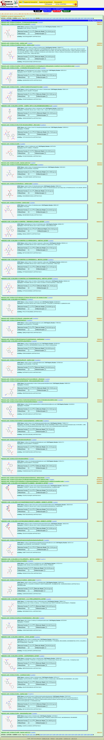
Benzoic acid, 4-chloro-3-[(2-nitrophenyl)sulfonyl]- (16, 439)
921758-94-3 (99, 479)
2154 (72, 18)
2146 (47, 18)
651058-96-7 (99, 318)
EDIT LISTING (59, 738)
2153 (69, 18)
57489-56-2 (99, 320)
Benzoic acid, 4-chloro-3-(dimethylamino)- (13, 320)
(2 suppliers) (43, 124)
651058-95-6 (99, 299)
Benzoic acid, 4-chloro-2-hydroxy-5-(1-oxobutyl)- (15, 24)
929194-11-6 (99, 240)
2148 (53, 18)
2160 (91, 18)
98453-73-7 (99, 24)
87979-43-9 (99, 399)
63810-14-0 (99, 86)
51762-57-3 (99, 458)
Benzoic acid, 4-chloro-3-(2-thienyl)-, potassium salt (16, 318)
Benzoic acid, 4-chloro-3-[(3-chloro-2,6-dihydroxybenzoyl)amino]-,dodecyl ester (25, 479)
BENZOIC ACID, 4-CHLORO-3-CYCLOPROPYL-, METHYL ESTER (20, 559)
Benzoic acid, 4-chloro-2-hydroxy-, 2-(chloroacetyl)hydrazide (19, 22)
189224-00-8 (99, 502)
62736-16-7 (99, 66)
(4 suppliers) (29, 320)
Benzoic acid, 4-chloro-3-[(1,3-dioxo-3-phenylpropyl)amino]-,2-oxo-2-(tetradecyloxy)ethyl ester (29, 400)
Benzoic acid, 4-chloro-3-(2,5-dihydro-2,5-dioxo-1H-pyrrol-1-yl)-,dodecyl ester (24, 297)
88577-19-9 (99, 379)
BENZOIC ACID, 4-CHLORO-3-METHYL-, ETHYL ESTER (17, 637)
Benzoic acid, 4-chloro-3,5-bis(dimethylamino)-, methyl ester (19, 164)
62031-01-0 (99, 67)
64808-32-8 (99, 380)
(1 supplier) (40, 22)
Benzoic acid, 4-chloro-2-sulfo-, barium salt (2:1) (15, 163)
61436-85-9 (99, 43)
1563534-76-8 (99, 559)
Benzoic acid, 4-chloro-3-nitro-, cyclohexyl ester (15, 675)
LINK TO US (74, 738)
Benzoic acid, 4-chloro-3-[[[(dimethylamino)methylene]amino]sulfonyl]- (22, 540)
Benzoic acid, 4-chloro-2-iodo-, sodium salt (14, 43)
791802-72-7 (99, 420)
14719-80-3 (99, 713)
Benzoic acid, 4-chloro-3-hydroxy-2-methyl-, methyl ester (18, 580)
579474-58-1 (99, 693)
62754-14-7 (99, 674)
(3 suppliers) (46, 420)
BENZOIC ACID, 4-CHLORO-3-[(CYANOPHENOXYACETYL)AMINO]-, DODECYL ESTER (26, 502)
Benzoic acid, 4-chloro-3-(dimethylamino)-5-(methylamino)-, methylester (22, 339)
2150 (60, 18)
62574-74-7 (99, 732)
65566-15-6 (99, 183)
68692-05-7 (99, 202)
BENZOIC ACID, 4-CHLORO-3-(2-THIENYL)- (14, 299)
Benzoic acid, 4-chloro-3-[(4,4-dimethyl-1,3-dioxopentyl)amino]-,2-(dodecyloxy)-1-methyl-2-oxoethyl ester (32, 481)
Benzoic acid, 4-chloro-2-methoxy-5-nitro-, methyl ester (17, 45)
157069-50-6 (99, 360)
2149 (56, 18)
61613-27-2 (99, 439)
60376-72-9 (99, 540)
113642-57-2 (99, 22)
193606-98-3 (99, 655)
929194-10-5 (99, 259)
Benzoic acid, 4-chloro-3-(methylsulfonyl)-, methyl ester (17, 360)
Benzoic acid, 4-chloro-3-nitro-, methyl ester (14, 694)
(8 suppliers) (37, 45)
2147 (50, 18)
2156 (78, 18)
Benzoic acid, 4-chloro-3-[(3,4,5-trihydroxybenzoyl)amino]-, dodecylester (22, 477)
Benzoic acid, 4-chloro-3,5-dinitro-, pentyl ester (15, 202)
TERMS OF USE (45, 738)
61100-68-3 (99, 401)
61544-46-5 (99, 164)
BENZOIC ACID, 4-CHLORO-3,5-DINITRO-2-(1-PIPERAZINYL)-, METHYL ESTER (24, 240)
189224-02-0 (99, 483)
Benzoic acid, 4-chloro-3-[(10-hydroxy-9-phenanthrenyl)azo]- (19, 401)
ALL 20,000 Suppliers (58, 9)
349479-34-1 (99, 580)
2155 (75, 18)
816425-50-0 (99, 105)
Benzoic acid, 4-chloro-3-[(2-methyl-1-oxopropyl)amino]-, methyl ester (22, 420)
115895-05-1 (99, 297)
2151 (63, 18)
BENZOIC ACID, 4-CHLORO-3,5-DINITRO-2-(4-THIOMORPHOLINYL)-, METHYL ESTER (26, 278)
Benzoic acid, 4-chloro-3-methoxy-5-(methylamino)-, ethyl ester (20, 618)
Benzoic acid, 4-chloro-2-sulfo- (10, 144)
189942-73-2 (99, 599)
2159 (88, 18)
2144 (41, 18)
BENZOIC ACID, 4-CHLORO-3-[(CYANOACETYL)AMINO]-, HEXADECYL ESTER (24, 483)
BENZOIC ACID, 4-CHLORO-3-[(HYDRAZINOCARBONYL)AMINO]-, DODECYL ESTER (26, 521)
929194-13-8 (99, 278)
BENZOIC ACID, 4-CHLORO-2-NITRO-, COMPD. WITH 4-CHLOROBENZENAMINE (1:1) (26, 106)
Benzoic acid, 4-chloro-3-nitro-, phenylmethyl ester (16, 713)
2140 (27, 18)
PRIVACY (53, 738)
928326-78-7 (99, 221)
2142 (34, 18)
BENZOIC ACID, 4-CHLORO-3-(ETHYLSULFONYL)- (16, 341)
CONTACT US (67, 738)
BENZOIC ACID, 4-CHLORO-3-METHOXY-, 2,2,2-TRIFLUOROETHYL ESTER (23, 599)
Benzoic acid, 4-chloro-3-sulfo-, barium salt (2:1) (15, 732)
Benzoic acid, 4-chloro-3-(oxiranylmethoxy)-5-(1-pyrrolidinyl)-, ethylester (22, 379)
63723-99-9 (99, 618)
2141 (31, 18)
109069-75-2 (99, 45)
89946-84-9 (99, 477)
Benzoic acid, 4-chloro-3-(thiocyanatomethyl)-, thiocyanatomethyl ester (22, 381)
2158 (85, 18)
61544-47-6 (99, 339)
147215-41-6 (99, 561)
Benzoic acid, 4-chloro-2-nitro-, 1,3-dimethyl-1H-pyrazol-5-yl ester (20, 68)
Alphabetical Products (45, 9)
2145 (44, 18)
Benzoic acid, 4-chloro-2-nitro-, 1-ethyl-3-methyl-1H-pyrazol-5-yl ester (21, 87)
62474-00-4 (99, 143)
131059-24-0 (99, 481)
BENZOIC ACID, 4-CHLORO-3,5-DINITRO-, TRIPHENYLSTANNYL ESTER (22, 221)
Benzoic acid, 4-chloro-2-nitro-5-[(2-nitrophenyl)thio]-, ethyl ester (20, 125)
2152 (66, 18)
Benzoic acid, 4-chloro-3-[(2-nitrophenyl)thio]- (15, 458)
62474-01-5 (99, 162)
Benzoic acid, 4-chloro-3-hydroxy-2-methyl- (14, 561)
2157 (82, 18)
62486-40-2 (99, 124)
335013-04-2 (99, 637)
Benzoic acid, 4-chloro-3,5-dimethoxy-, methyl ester (16, 183)
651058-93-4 (99, 341)
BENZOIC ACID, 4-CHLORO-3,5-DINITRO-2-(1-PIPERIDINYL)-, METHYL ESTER (24, 259)
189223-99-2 (99, 521)
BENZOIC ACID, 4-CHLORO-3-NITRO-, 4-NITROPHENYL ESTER (20, 656)
